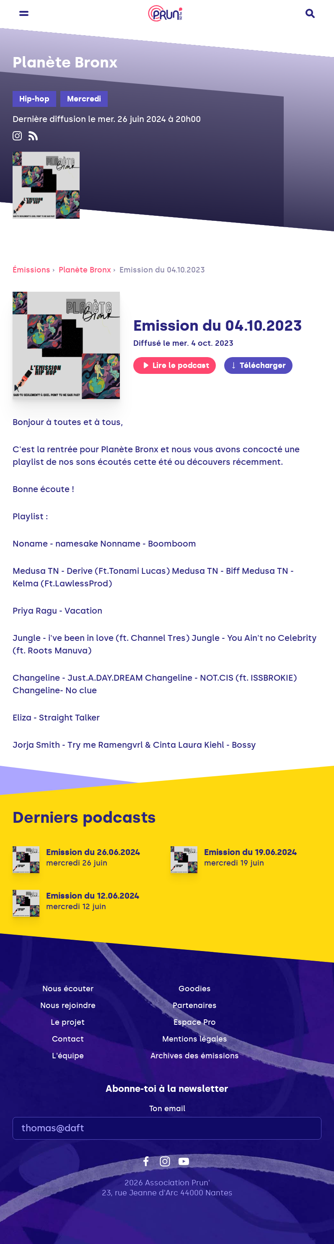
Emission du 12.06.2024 (93, 896)
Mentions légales (194, 1039)
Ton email (167, 1108)
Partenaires (195, 1005)
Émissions (31, 270)
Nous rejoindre (68, 1005)
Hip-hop (34, 99)
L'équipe (68, 1055)
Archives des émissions (194, 1055)
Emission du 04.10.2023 (162, 270)
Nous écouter (67, 988)
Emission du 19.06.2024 (250, 852)
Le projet (68, 1022)
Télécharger (258, 365)
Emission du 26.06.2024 (93, 852)
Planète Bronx (85, 270)
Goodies (195, 988)
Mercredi (84, 99)
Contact (68, 1039)
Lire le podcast (176, 365)
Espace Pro (194, 1022)
